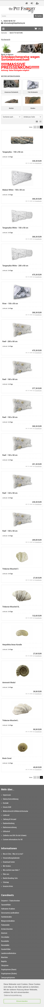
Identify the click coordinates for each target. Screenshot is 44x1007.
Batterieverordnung (9, 827)
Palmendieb (5, 925)
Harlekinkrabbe (6, 917)
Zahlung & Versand (8, 819)
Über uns (5, 874)
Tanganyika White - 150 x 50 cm (15, 227)
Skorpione (4, 965)
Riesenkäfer (5, 945)
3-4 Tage (10, 157)
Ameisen (4, 933)
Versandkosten (38, 163)
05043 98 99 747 (9, 21)
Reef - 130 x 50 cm (9, 455)
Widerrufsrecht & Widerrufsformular (14, 811)
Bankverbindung (7, 823)
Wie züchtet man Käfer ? (10, 870)
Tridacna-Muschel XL (10, 606)
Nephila (4, 961)
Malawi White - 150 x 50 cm (13, 190)
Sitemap (5, 882)
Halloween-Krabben (8, 908)
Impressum (6, 795)
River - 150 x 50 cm (10, 303)
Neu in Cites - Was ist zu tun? (12, 854)
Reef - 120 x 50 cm (9, 493)
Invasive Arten (7, 886)
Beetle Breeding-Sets (9, 878)
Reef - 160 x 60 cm (9, 379)
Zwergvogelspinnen (8, 977)
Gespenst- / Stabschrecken (10, 900)
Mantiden (4, 957)
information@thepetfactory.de (14, 23)
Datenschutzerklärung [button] (13, 995)
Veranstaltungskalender (10, 858)
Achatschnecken (7, 929)
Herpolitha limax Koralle (12, 644)
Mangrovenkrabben (8, 921)
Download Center (8, 862)
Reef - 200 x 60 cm (9, 341)
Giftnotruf (5, 831)
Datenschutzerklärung (9, 799)
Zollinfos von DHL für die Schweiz (14, 835)
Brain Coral (6, 758)
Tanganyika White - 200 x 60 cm (15, 265)
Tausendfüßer (6, 904)
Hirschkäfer (5, 937)
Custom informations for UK (12, 839)
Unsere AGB (6, 807)
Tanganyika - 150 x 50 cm (12, 152)
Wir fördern (6, 866)
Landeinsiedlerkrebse (8, 953)
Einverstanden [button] (22, 1001)
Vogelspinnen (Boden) (9, 973)
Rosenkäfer (5, 941)
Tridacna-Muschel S (10, 569)
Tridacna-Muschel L (10, 720)
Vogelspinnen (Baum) (8, 969)
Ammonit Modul (8, 682)
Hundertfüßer (6, 949)
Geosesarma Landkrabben (10, 913)
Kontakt (4, 803)
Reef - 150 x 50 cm (9, 417)
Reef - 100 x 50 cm (9, 531)
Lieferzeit (5, 815)
